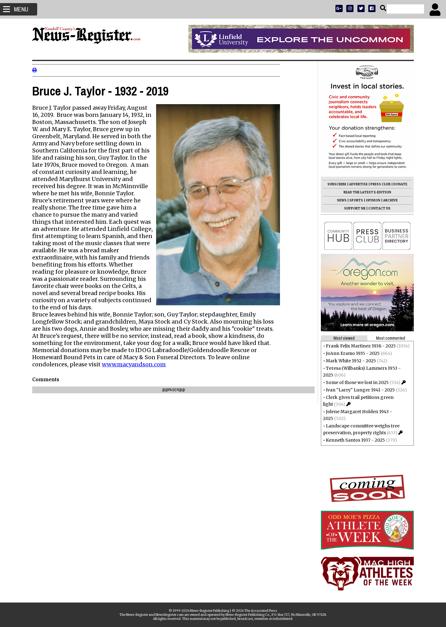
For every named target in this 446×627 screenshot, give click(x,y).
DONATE (398, 184)
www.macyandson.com (136, 364)
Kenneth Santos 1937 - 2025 (353, 440)
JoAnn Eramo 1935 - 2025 (351, 353)
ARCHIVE (388, 200)
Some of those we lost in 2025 (355, 382)
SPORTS (354, 200)
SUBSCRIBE (335, 184)
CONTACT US (377, 208)
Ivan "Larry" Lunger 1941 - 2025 (358, 390)
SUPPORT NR (353, 208)
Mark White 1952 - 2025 (349, 361)
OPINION (371, 200)
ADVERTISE (356, 184)
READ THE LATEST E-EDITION (365, 192)
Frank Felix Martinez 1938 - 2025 (359, 346)
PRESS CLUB (379, 184)
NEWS (340, 200)
